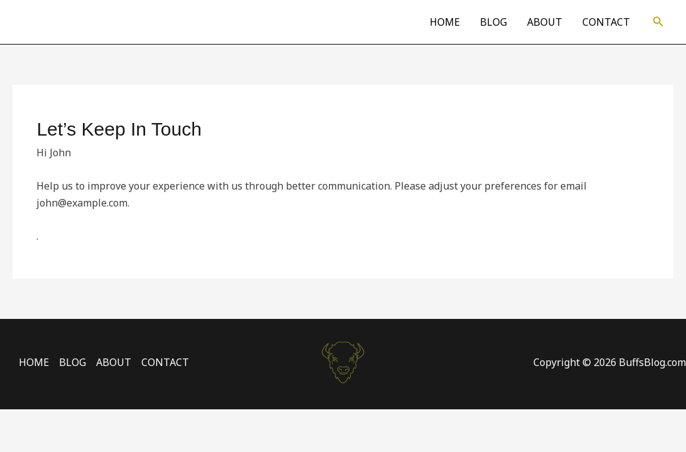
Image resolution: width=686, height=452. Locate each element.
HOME (445, 22)
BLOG (493, 22)
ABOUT (544, 22)
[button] (658, 22)
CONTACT (606, 22)
